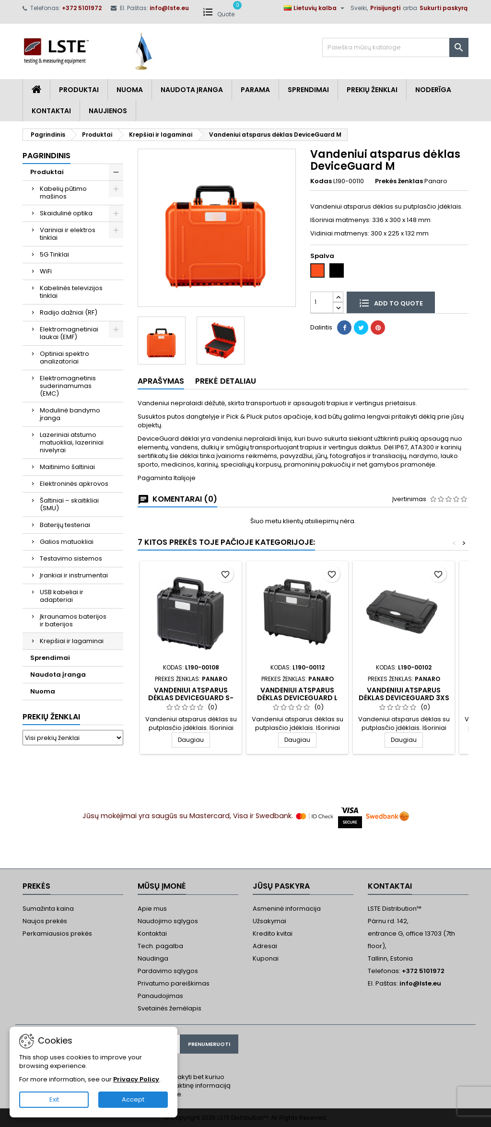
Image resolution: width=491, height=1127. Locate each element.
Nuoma (130, 89)
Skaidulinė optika (66, 213)
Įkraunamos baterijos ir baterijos (73, 620)
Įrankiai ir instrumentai (74, 575)
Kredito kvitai (272, 933)
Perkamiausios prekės (57, 933)
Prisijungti (385, 8)
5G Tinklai (54, 254)
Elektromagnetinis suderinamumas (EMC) (68, 386)
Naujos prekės (45, 921)
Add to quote (391, 302)
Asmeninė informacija (287, 908)
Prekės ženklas (399, 181)
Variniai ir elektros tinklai (67, 233)
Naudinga (153, 958)
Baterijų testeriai (65, 524)
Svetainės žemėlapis (169, 1008)
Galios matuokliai (67, 541)
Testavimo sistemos (71, 558)
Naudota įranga (192, 89)
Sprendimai (308, 89)
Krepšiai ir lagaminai (72, 641)
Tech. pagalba (160, 946)
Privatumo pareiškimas (174, 983)
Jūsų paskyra (281, 886)
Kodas (321, 181)
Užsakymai (269, 921)
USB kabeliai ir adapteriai (61, 595)
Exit (54, 1099)
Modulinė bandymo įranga (70, 414)
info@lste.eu (169, 8)
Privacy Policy (136, 1079)
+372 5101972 (82, 8)
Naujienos (108, 111)
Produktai (79, 89)
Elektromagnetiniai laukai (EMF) (69, 333)
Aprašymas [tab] (161, 381)
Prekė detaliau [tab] (225, 381)
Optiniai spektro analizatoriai (64, 357)
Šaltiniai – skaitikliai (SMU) (69, 504)
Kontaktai (51, 111)
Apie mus (152, 908)
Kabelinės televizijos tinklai (71, 291)
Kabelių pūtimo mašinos (63, 192)
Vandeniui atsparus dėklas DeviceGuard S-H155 (191, 697)
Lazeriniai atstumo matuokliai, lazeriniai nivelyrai (72, 442)
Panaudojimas (160, 995)
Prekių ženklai (51, 716)
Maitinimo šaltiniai (67, 466)
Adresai (265, 946)
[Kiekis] (321, 302)
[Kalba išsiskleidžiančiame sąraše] (315, 8)
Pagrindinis (46, 155)
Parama (255, 89)
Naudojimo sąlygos (168, 921)
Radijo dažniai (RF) (68, 312)
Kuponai (266, 958)
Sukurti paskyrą (444, 8)
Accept (133, 1099)
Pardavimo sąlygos (168, 970)
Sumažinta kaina (48, 908)
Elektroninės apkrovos (74, 483)
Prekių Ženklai (372, 89)
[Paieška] (395, 47)
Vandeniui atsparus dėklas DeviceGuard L (297, 694)
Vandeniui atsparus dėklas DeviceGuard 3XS (404, 694)
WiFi (46, 271)
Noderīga (433, 89)
